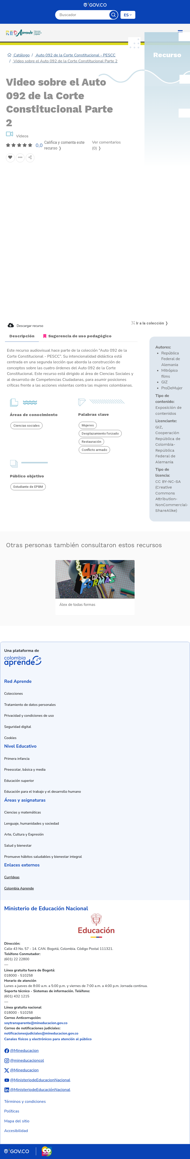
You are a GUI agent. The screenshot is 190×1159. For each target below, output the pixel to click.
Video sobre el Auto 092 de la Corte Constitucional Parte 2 (65, 61)
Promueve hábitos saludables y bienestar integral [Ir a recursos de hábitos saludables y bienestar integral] (43, 856)
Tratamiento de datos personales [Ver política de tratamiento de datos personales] (30, 704)
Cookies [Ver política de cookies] (10, 738)
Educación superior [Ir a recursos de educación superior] (19, 780)
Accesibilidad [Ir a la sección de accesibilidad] (16, 1131)
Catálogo (18, 55)
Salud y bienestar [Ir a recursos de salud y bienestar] (18, 845)
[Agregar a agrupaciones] (20, 157)
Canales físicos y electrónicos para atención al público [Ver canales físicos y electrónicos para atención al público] (48, 1039)
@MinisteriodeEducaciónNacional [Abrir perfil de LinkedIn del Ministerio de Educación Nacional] (40, 1089)
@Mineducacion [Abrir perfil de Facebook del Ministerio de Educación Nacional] (24, 1050)
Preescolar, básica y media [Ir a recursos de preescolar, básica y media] (25, 769)
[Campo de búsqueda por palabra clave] (82, 15)
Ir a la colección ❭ (149, 323)
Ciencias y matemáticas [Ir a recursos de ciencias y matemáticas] (22, 812)
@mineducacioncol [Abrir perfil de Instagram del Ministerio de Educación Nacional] (27, 1060)
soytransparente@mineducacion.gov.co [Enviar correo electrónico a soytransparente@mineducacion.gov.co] (36, 1023)
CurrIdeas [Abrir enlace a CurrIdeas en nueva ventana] (12, 877)
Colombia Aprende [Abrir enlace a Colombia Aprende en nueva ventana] (19, 888)
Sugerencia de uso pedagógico (77, 336)
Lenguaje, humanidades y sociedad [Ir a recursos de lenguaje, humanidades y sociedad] (31, 823)
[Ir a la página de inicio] (25, 32)
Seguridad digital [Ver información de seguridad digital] (17, 726)
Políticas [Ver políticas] (11, 1111)
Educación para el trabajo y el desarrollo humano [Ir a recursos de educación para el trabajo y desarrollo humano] (42, 791)
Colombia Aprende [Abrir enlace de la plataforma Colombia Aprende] (22, 661)
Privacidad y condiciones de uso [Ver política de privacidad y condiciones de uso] (29, 715)
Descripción (21, 336)
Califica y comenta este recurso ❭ (64, 145)
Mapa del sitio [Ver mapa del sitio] (16, 1121)
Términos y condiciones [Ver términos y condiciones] (25, 1101)
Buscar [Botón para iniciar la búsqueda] (113, 15)
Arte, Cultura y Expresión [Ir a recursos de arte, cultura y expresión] (24, 834)
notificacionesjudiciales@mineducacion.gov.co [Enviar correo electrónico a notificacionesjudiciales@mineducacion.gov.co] (41, 1033)
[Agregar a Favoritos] (10, 157)
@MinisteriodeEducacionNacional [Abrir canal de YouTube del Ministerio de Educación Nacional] (40, 1080)
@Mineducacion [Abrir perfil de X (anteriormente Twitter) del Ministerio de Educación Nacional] (24, 1070)
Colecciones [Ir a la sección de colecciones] (13, 693)
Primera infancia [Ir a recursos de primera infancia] (16, 758)
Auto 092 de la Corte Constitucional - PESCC (75, 55)
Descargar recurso (25, 325)
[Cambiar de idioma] (127, 15)
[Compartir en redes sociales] (30, 157)
